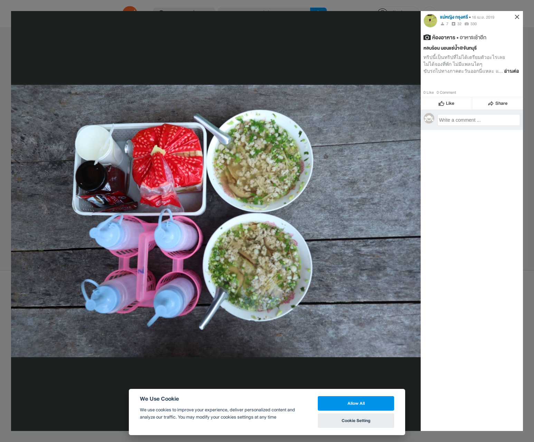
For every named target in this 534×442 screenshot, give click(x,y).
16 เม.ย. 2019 (483, 17)
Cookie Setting (356, 420)
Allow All (356, 403)
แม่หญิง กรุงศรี (454, 17)
